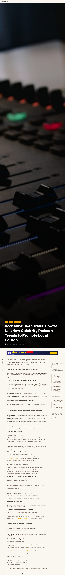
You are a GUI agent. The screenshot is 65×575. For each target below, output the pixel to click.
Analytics (10, 520)
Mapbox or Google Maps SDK (23, 518)
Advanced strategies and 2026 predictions (57, 412)
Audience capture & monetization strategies (57, 395)
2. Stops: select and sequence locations (56, 377)
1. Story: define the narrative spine (58, 375)
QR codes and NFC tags (12, 458)
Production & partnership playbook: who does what (57, 384)
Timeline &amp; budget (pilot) (58, 407)
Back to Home (5, 1)
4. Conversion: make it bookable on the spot (57, 382)
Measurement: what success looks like (57, 399)
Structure (55, 404)
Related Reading (56, 418)
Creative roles (55, 387)
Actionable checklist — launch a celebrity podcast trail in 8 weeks (57, 414)
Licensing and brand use (57, 386)
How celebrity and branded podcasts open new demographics (57, 370)
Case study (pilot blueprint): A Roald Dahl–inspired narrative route (57, 401)
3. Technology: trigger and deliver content (57, 380)
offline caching (16, 456)
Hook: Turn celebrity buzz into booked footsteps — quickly (56, 361)
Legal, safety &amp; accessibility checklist (57, 409)
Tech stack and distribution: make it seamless (57, 392)
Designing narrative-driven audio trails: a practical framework (57, 372)
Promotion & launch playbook (56, 396)
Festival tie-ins (11, 550)
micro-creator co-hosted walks (19, 549)
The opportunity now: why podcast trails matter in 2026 (57, 364)
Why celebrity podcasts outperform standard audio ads (57, 366)
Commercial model (56, 405)
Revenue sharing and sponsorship (56, 390)
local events (28, 550)
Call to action (54, 417)
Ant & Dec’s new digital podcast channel (24, 387)
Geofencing (10, 456)
